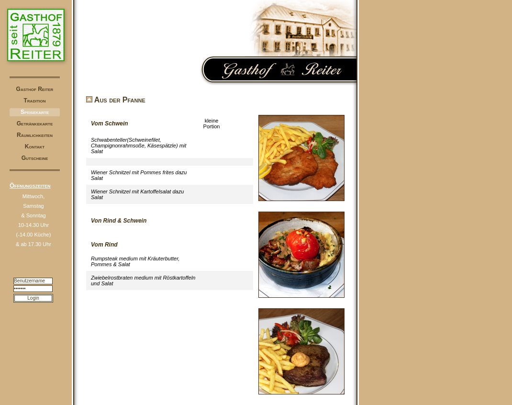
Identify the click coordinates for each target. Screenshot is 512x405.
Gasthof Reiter (35, 89)
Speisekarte (35, 112)
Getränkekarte (35, 123)
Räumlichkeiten (35, 135)
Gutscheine (35, 158)
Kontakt (35, 146)
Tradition (35, 100)
